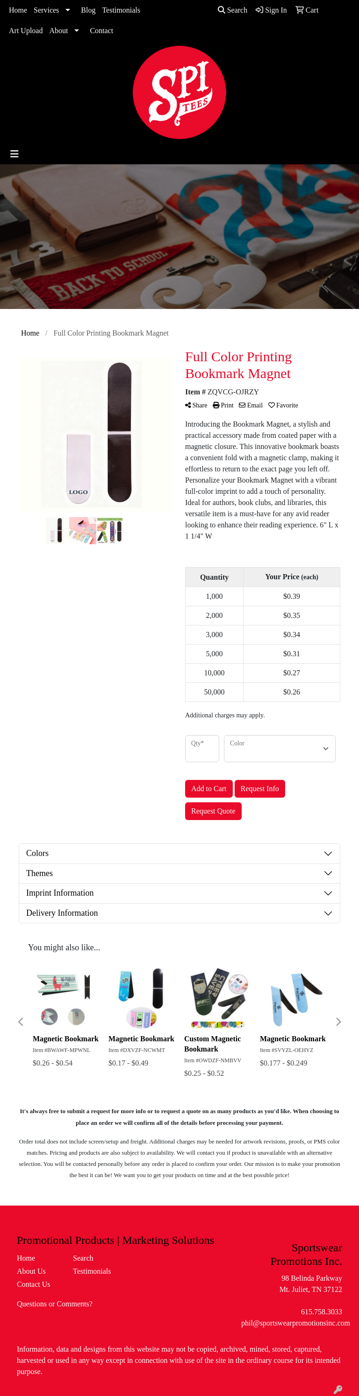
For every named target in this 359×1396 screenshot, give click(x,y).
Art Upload (26, 31)
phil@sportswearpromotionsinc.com (295, 1323)
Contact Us (33, 1284)
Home (18, 10)
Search (233, 10)
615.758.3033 (321, 1312)
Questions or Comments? (55, 1304)
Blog (88, 10)
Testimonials (121, 10)
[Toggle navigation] (14, 154)
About (58, 31)
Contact (101, 31)
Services (46, 10)
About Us (31, 1271)
